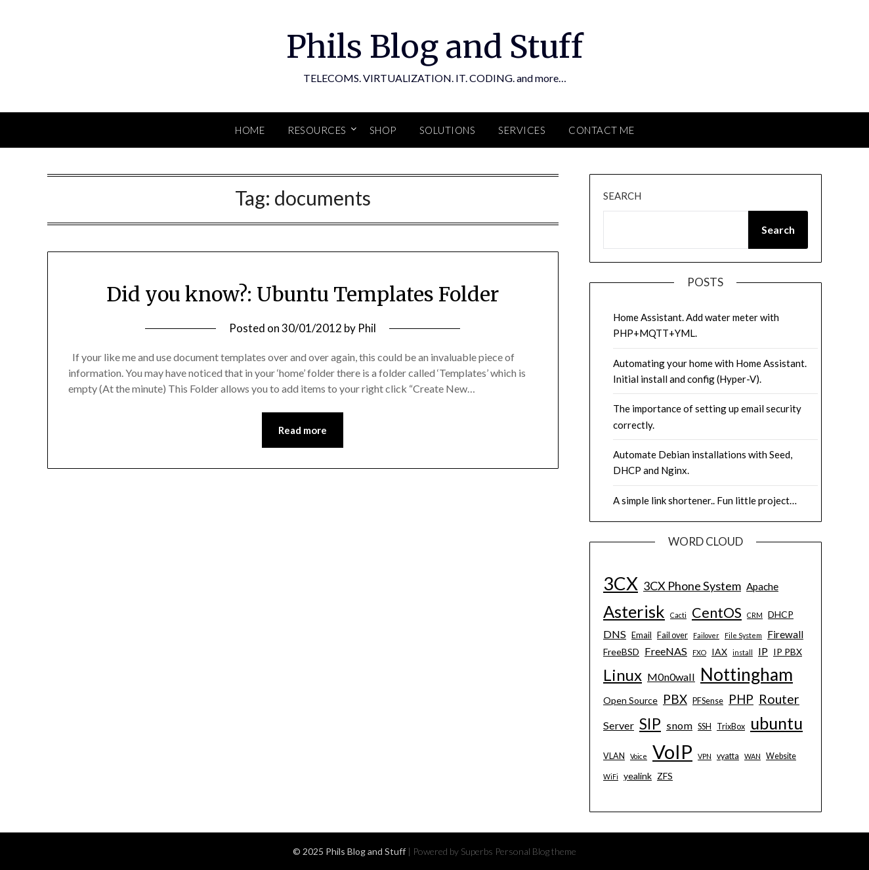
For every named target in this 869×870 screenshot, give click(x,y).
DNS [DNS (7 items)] (614, 634)
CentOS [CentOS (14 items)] (717, 612)
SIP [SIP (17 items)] (650, 723)
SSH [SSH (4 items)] (704, 726)
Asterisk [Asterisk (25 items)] (634, 611)
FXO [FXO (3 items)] (699, 652)
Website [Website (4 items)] (781, 756)
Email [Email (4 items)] (641, 635)
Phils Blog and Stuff (434, 46)
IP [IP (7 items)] (763, 651)
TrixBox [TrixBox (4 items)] (731, 726)
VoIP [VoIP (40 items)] (672, 751)
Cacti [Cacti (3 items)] (678, 615)
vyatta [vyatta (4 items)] (728, 756)
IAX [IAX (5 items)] (719, 651)
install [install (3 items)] (742, 652)
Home (250, 130)
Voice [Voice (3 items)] (638, 756)
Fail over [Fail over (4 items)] (672, 635)
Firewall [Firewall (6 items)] (785, 634)
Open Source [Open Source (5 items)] (630, 700)
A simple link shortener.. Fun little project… (705, 500)
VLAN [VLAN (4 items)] (614, 756)
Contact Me (601, 130)
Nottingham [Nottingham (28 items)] (746, 674)
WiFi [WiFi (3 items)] (610, 776)
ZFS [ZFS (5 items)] (665, 775)
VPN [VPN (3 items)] (704, 756)
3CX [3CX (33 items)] (620, 583)
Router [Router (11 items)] (779, 699)
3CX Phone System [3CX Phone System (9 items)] (692, 585)
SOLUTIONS (447, 130)
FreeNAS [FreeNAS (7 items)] (666, 651)
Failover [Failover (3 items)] (706, 635)
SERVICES (521, 130)
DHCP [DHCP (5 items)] (781, 614)
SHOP (383, 130)
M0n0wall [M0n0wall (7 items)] (671, 676)
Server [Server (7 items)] (618, 725)
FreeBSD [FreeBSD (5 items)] (621, 651)
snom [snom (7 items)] (679, 725)
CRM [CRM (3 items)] (755, 615)
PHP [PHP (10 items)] (741, 699)
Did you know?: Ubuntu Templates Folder (302, 294)
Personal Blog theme (535, 851)
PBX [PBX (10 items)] (675, 699)
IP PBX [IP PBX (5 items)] (787, 651)
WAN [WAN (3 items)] (752, 756)
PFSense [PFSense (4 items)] (707, 701)
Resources (317, 130)
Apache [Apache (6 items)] (762, 586)
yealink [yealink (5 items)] (638, 775)
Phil (367, 328)
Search (622, 196)
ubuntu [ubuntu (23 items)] (776, 723)
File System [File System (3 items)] (743, 635)
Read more (302, 430)
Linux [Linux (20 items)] (622, 674)
